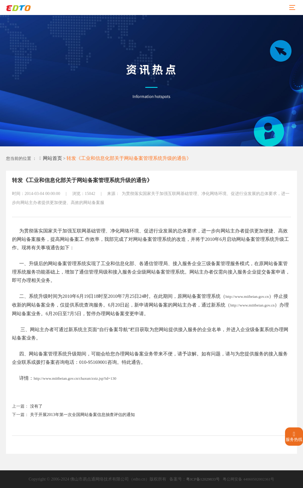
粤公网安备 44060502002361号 (248, 479)
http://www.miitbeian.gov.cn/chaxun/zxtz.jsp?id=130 (75, 378)
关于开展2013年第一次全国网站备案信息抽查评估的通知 (82, 414)
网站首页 (50, 158)
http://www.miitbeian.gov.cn (252, 305)
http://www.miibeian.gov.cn (247, 296)
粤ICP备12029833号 (202, 479)
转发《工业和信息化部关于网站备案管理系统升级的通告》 (129, 158)
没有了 (36, 406)
